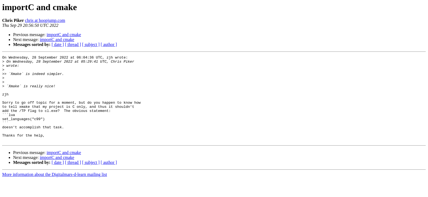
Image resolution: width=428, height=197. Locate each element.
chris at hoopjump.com (45, 20)
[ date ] (58, 44)
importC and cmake (64, 34)
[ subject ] (91, 44)
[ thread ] (73, 44)
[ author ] (109, 44)
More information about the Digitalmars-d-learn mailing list (54, 191)
